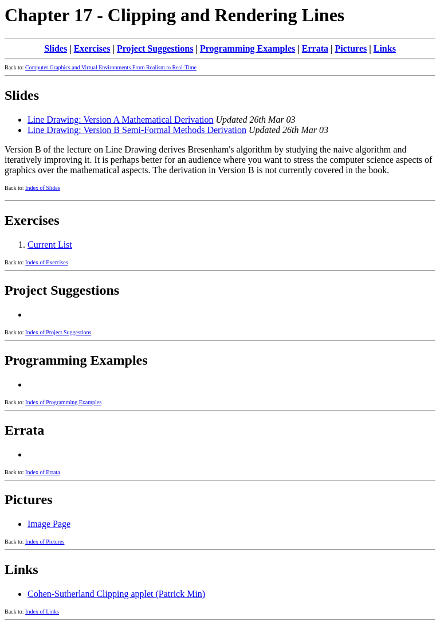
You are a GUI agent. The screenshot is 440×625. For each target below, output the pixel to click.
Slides (55, 48)
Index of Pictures (44, 541)
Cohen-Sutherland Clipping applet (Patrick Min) (116, 594)
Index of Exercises (46, 262)
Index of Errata (42, 472)
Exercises (92, 48)
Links (385, 48)
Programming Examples (247, 48)
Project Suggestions (155, 48)
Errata (315, 48)
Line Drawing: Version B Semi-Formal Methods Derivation (137, 130)
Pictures (351, 48)
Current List (50, 244)
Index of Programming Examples (63, 402)
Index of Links (42, 611)
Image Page (49, 524)
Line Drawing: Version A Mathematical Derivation (121, 119)
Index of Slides (42, 188)
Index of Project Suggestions (58, 332)
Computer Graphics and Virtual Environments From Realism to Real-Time (111, 67)
